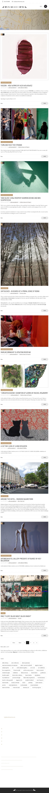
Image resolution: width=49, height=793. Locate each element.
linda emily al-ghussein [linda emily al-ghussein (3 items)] (29, 677)
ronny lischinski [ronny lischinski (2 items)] (34, 685)
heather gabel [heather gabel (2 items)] (5, 675)
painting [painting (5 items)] (30, 682)
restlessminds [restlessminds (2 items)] (23, 685)
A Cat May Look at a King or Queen (14, 446)
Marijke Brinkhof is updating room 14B (16, 352)
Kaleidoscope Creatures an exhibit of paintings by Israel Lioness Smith (18, 756)
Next (20, 642)
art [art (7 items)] (12, 667)
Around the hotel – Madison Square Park (17, 499)
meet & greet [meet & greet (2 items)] (40, 680)
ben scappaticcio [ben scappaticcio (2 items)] (6, 670)
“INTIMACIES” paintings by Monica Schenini (12, 765)
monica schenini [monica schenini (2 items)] (15, 682)
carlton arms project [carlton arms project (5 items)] (28, 670)
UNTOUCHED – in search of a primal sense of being (20, 291)
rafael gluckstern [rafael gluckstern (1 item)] (13, 685)
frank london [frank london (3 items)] (34, 672)
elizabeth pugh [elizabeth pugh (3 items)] (6, 672)
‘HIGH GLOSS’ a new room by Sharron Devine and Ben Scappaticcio (20, 199)
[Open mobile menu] (41, 6)
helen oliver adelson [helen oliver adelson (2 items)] (17, 675)
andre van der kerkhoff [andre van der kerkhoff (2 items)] (26, 665)
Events (5, 735)
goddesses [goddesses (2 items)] (43, 672)
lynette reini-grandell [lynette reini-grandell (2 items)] (7, 680)
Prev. (14, 642)
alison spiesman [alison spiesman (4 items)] (26, 662)
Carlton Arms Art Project (9, 731)
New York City (6, 744)
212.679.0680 (7, 1)
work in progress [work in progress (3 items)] (36, 687)
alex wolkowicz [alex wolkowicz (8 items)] (15, 662)
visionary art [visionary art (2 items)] (26, 687)
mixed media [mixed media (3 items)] (5, 682)
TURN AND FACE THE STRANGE (11, 145)
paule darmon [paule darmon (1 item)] (39, 682)
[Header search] (45, 6)
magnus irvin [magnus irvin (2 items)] (19, 680)
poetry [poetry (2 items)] (4, 685)
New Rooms (6, 741)
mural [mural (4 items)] (23, 682)
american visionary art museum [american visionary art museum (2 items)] (9, 665)
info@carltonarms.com (19, 1)
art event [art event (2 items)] (32, 667)
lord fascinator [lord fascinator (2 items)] (41, 677)
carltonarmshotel (12, 87)
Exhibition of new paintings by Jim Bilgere (11, 759)
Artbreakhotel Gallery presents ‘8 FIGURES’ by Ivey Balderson (21, 560)
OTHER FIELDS (5, 762)
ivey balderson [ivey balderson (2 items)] (5, 677)
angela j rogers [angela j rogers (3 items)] (38, 665)
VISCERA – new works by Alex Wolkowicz (16, 85)
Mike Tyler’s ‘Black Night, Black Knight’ (16, 616)
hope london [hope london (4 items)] (28, 675)
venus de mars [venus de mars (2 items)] (16, 687)
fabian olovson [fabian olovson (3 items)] (24, 672)
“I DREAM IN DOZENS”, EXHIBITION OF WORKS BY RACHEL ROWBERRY (24, 393)
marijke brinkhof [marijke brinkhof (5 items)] (29, 680)
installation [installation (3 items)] (37, 675)
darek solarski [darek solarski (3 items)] (40, 670)
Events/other (6, 738)
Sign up (15, 652)
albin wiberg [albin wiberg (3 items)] (5, 662)
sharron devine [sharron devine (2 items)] (6, 687)
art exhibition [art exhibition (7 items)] (41, 667)
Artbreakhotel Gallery (8, 728)
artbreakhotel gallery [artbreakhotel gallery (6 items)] (22, 667)
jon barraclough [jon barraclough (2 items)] (16, 677)
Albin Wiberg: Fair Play (6, 769)
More (2, 103)
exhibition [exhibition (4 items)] (15, 672)
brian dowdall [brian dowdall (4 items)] (17, 670)
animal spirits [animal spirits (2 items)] (5, 667)
